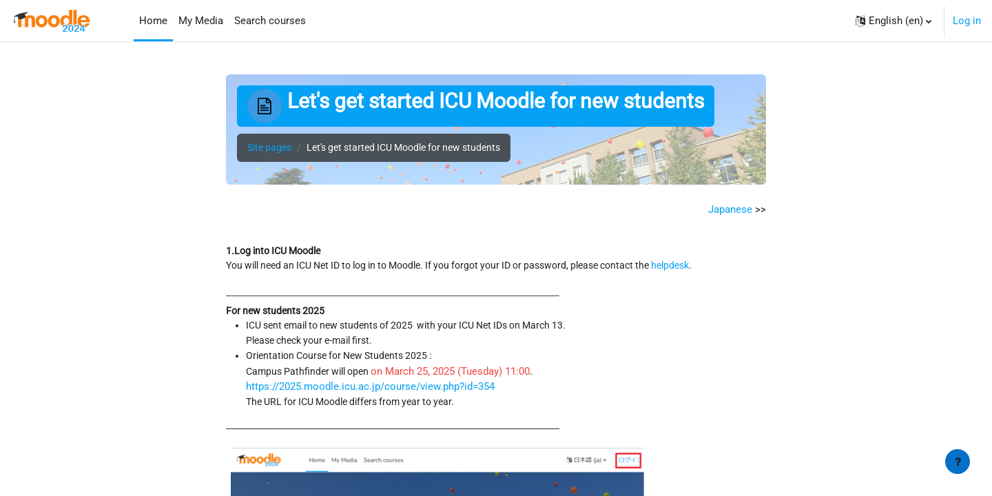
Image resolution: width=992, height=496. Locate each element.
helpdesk (713, 267)
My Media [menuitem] (200, 20)
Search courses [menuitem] (270, 20)
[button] (893, 20)
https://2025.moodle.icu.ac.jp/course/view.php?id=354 (371, 391)
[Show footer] (957, 461)
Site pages (271, 148)
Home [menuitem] (153, 20)
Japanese (730, 209)
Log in (967, 20)
